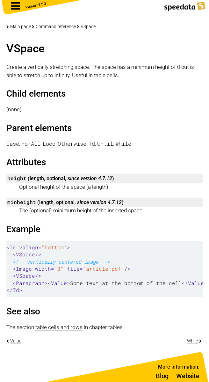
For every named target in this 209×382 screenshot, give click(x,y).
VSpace (88, 26)
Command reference (56, 26)
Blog (162, 376)
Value (15, 340)
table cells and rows (59, 327)
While (192, 340)
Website (187, 376)
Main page (20, 26)
